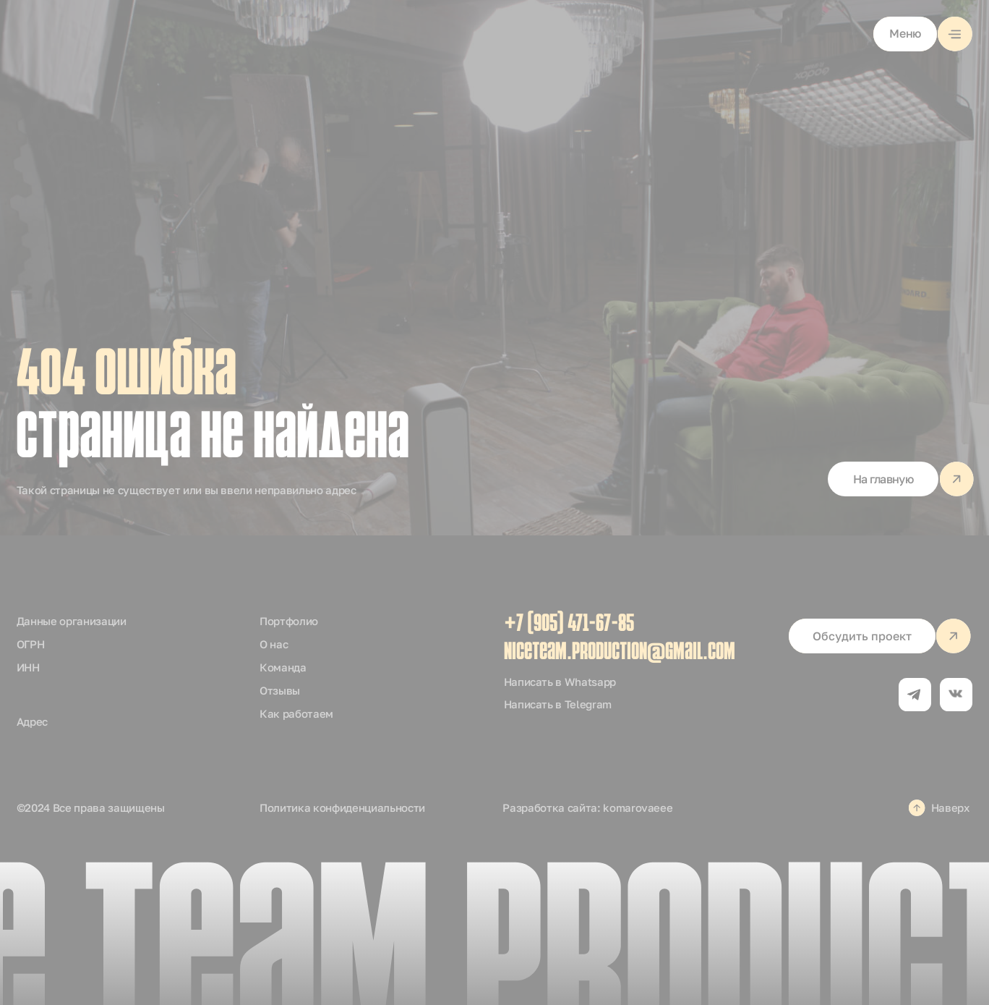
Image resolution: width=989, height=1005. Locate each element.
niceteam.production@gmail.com (619, 653)
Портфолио (289, 620)
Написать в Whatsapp (560, 681)
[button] (922, 34)
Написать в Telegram (558, 704)
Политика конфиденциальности (342, 807)
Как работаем (296, 713)
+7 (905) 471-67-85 (569, 624)
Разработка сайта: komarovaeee (587, 807)
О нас (274, 643)
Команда (283, 667)
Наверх (950, 807)
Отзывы (280, 690)
